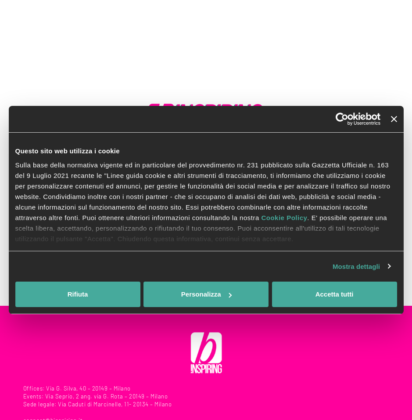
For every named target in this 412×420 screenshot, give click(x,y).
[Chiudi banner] (394, 119)
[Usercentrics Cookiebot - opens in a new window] (342, 119)
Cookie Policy (284, 217)
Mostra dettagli (356, 266)
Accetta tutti (334, 294)
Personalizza (206, 294)
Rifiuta (78, 294)
